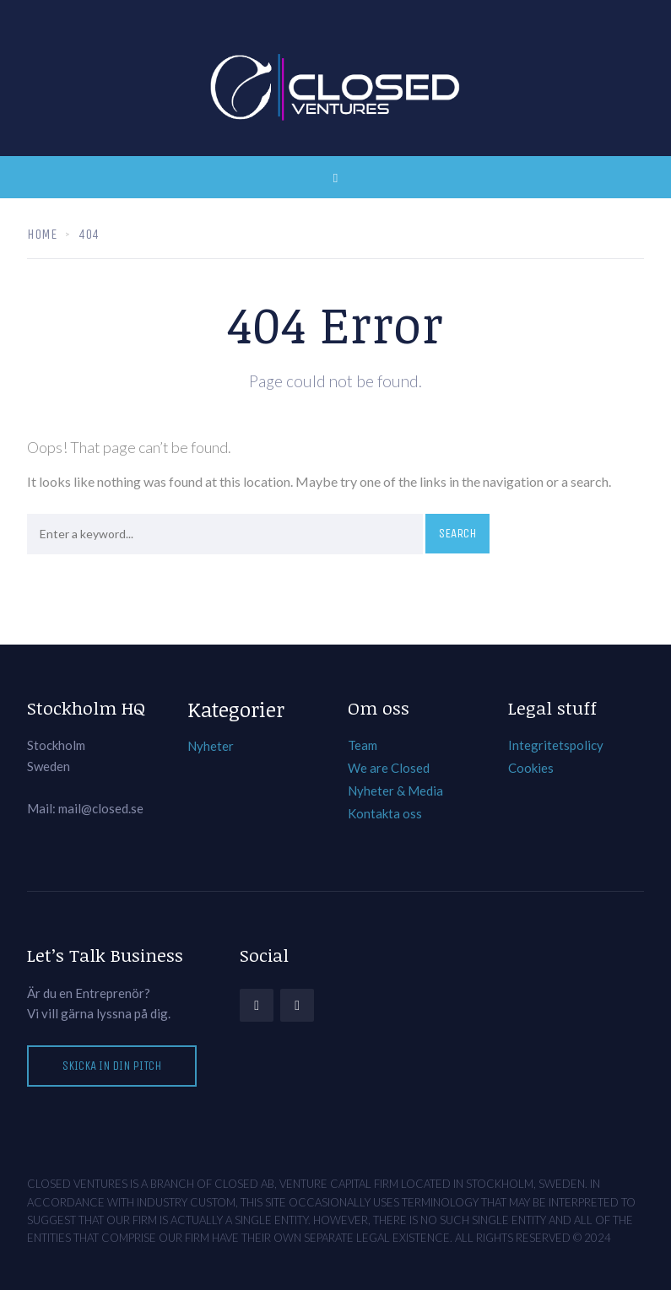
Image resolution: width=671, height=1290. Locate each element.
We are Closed (389, 767)
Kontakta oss (385, 813)
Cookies (531, 767)
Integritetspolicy (555, 745)
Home (42, 234)
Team (362, 745)
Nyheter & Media (395, 790)
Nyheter (210, 745)
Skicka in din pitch (111, 1065)
